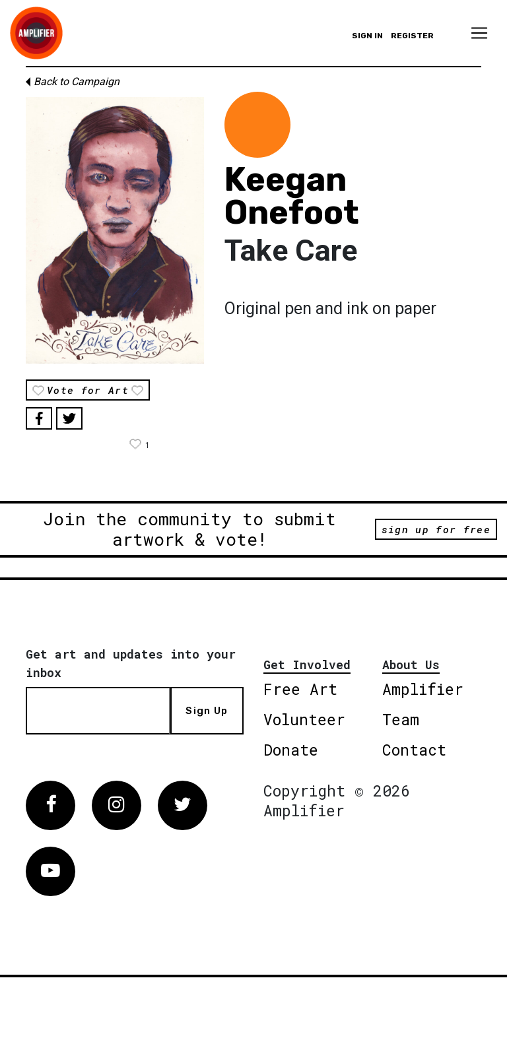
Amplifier (422, 689)
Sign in (367, 35)
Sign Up (207, 711)
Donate (290, 750)
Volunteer (304, 719)
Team (400, 719)
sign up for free (436, 529)
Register (412, 35)
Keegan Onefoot (291, 196)
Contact (414, 750)
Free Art (300, 689)
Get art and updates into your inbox (131, 663)
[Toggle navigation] (479, 33)
